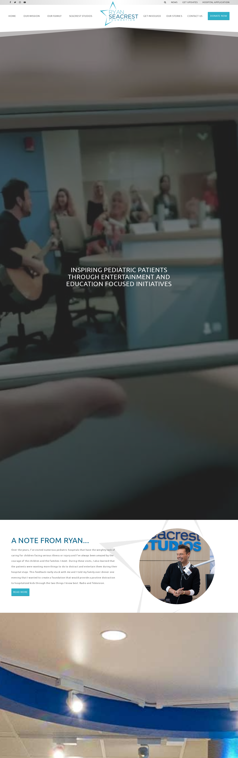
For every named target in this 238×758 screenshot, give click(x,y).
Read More (20, 592)
